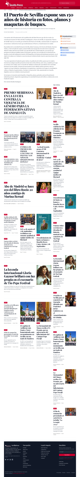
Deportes (42, 7)
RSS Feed (25, 467)
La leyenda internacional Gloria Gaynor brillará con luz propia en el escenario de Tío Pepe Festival (58, 267)
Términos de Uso (44, 454)
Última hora (19, 7)
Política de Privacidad (45, 451)
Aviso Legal (43, 456)
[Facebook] (5, 459)
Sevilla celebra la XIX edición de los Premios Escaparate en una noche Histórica (11, 219)
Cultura (60, 7)
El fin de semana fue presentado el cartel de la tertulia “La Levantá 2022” (11, 335)
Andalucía (31, 7)
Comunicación (53, 7)
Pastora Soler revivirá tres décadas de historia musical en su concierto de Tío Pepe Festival (11, 244)
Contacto (43, 458)
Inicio (5, 10)
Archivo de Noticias (27, 465)
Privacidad (59, 472)
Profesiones (66, 7)
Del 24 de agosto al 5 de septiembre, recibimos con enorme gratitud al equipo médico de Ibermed (27, 234)
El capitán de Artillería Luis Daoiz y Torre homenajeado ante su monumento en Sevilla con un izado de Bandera (27, 332)
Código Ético (43, 449)
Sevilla (25, 7)
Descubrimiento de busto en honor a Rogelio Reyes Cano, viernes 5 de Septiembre (44, 242)
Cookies (63, 472)
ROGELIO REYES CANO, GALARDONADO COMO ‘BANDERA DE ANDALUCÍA (11, 161)
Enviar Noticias (62, 465)
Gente (36, 7)
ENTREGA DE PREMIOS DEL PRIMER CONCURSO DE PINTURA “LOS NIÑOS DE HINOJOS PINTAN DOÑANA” (27, 154)
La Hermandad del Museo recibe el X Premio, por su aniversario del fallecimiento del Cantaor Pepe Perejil (44, 332)
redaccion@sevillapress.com (19, 473)
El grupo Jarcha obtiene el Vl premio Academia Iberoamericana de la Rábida (11, 137)
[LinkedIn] (12, 459)
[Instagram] (10, 459)
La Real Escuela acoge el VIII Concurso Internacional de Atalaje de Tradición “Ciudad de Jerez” (44, 153)
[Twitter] (7, 459)
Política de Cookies (45, 453)
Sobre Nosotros (44, 447)
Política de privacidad (68, 458)
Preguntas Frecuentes (63, 463)
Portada (13, 7)
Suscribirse (67, 454)
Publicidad (61, 461)
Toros (47, 7)
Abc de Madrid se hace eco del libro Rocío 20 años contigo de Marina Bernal (58, 97)
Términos (68, 472)
